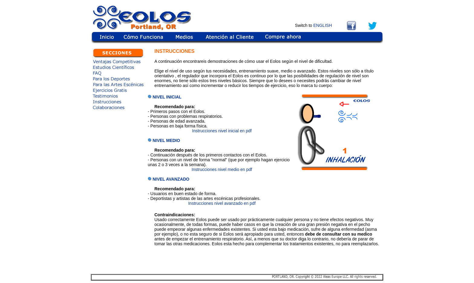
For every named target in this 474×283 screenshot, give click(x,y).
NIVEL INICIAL (166, 97)
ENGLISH (322, 25)
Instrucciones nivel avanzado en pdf (222, 203)
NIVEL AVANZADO (170, 179)
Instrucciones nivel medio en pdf (222, 169)
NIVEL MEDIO (166, 140)
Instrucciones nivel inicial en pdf (222, 130)
